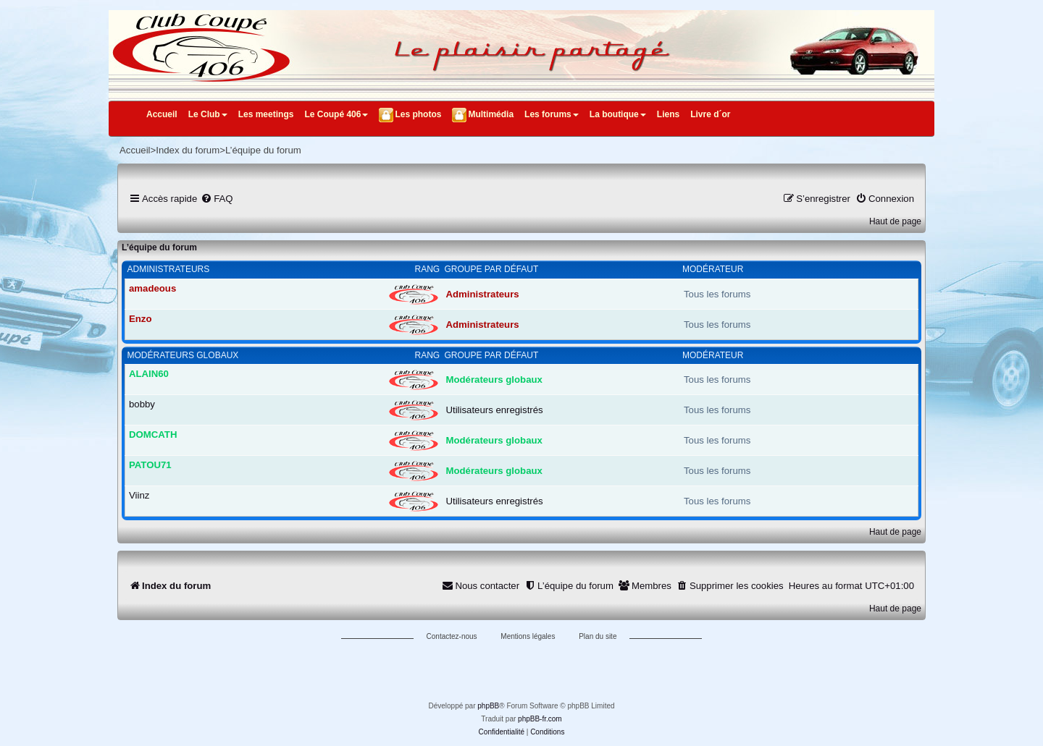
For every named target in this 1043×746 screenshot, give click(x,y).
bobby (142, 404)
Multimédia (491, 114)
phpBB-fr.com (540, 719)
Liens (668, 114)
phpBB (488, 706)
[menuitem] (217, 198)
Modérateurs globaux (183, 355)
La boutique (618, 114)
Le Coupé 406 (336, 114)
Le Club (207, 114)
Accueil (161, 114)
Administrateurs (168, 269)
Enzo (140, 318)
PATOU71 (150, 464)
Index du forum (187, 150)
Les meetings (266, 114)
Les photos (418, 114)
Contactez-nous (452, 636)
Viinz (139, 495)
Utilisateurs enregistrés (494, 409)
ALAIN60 (149, 373)
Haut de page (895, 221)
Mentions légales (527, 636)
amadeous (152, 288)
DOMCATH (153, 434)
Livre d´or (710, 114)
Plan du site (597, 636)
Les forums (551, 114)
